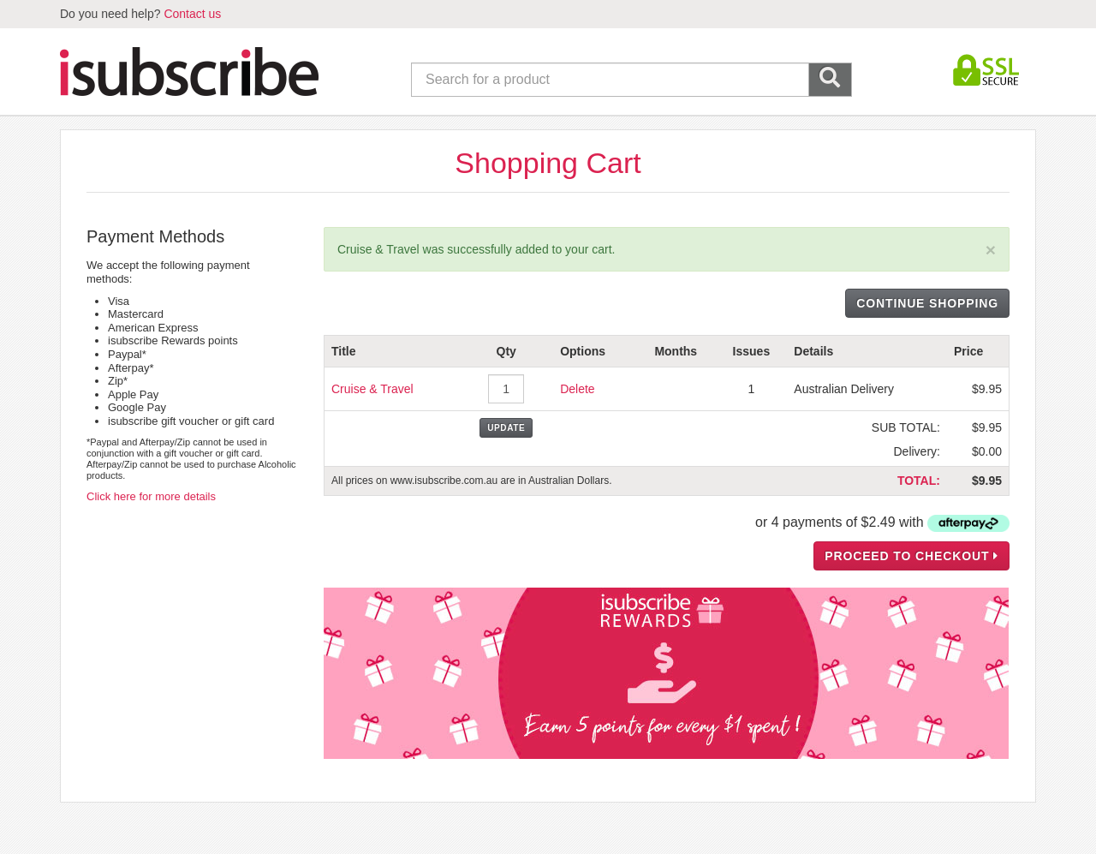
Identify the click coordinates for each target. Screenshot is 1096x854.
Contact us (192, 14)
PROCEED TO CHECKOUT (911, 556)
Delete (577, 389)
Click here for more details (151, 496)
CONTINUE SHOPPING (927, 303)
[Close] (991, 250)
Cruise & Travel (372, 389)
